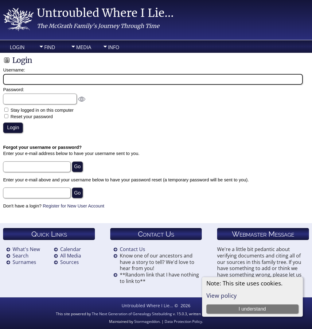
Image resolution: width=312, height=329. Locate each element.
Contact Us (132, 249)
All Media (70, 255)
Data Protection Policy (183, 321)
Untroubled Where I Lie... (105, 13)
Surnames (24, 262)
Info (113, 47)
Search (21, 255)
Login (17, 47)
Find (49, 47)
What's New (26, 249)
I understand (252, 309)
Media (83, 47)
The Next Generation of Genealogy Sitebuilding (132, 313)
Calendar (70, 249)
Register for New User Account (73, 205)
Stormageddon (147, 321)
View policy (221, 295)
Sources (69, 262)
